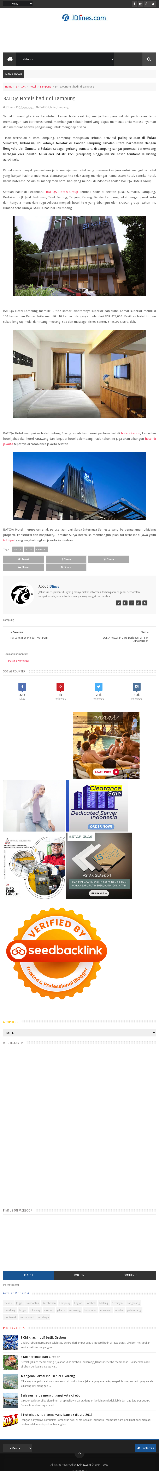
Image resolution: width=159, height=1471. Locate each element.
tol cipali (9, 540)
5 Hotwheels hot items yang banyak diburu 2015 (56, 1407)
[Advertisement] (79, 37)
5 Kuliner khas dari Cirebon (40, 1349)
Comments (130, 1267)
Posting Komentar (18, 653)
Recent (28, 1267)
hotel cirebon (130, 433)
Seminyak (117, 1295)
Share (48, 559)
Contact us (145, 1440)
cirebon (48, 1302)
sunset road (27, 1309)
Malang (103, 1295)
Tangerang (133, 1295)
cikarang (35, 1302)
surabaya (43, 1309)
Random (79, 1267)
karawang (75, 1302)
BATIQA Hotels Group (62, 192)
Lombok (91, 1295)
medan (119, 1302)
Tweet (17, 559)
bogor (23, 1302)
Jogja (19, 1295)
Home (8, 86)
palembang (134, 1302)
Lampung (45, 86)
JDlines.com (84, 1457)
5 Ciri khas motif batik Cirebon (43, 1330)
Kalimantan (32, 1295)
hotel (33, 86)
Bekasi (8, 1295)
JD (87, 1463)
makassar (106, 1302)
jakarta (61, 1302)
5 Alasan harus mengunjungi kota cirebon (51, 1388)
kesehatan (90, 1302)
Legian (78, 1295)
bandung (10, 1302)
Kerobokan (49, 1295)
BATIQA (20, 86)
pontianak (10, 1309)
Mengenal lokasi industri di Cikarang (48, 1368)
